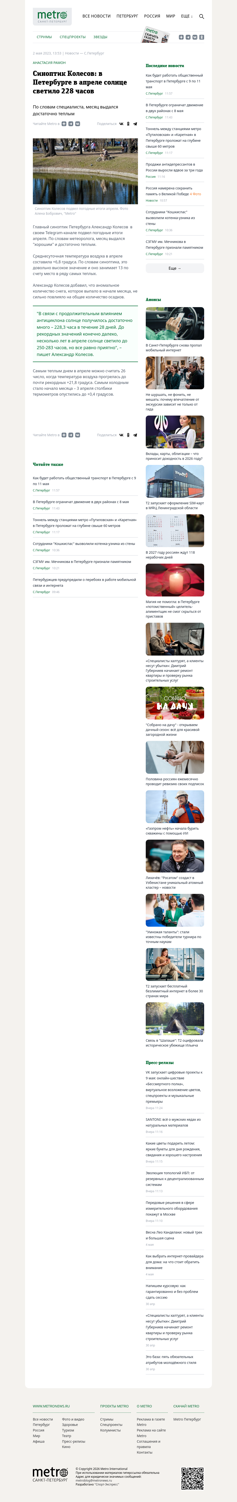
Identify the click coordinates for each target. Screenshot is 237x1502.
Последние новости (165, 66)
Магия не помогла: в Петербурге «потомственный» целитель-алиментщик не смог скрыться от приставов (173, 609)
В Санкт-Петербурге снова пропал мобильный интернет (174, 347)
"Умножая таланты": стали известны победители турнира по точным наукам (173, 937)
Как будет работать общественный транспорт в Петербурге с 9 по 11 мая (174, 81)
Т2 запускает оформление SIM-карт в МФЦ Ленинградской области (175, 505)
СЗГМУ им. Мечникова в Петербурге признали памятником (82, 561)
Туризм (68, 1430)
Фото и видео (73, 1419)
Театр (66, 1435)
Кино (66, 1446)
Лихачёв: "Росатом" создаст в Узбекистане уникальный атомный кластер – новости (174, 882)
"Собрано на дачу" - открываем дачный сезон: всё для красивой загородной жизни (173, 729)
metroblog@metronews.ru (94, 1480)
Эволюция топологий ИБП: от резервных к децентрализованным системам (175, 1179)
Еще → (175, 268)
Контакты (144, 1452)
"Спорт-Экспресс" (107, 1484)
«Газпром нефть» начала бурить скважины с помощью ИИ (172, 830)
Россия (152, 16)
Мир (170, 16)
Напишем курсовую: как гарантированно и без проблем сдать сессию (172, 1291)
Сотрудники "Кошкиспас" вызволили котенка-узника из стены (84, 543)
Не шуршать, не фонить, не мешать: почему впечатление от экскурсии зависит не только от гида (172, 401)
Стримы (44, 37)
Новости (152, 201)
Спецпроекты (73, 37)
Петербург (127, 16)
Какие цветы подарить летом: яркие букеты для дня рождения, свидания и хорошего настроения (174, 1149)
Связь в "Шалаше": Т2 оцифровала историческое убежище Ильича (174, 1043)
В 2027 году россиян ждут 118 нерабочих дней (170, 555)
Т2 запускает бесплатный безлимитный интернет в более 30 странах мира (174, 991)
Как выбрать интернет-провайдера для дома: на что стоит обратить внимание (174, 1262)
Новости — (74, 53)
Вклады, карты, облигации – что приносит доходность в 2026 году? (174, 456)
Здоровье (70, 1424)
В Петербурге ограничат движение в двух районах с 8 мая (81, 501)
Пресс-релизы (73, 1441)
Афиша (39, 1441)
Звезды (100, 37)
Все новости (96, 16)
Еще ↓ (187, 16)
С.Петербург (94, 53)
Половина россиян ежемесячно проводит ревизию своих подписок (175, 781)
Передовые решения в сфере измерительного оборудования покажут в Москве (172, 1208)
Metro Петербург (187, 1419)
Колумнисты (110, 1430)
